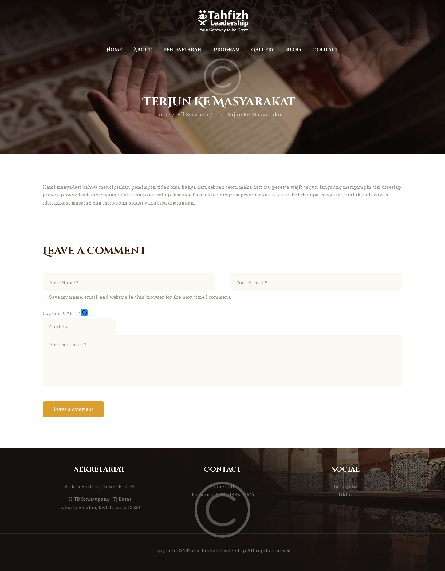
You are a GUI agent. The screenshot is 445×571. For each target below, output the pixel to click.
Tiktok (345, 494)
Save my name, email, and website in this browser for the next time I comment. (140, 297)
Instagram (345, 486)
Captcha (52, 313)
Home (162, 114)
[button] (85, 313)
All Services (192, 114)
